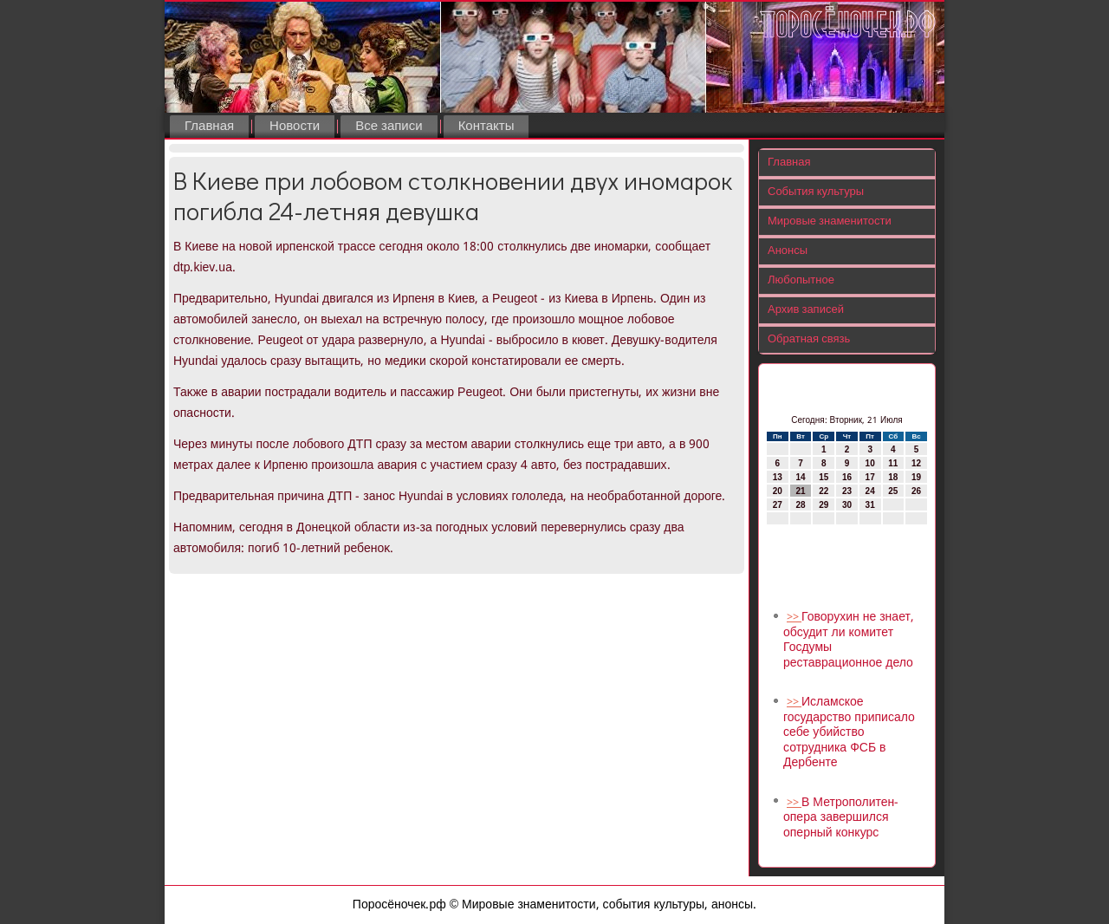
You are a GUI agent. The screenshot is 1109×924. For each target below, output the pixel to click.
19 (916, 477)
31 (870, 505)
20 (777, 491)
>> (794, 618)
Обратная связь (809, 339)
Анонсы (787, 251)
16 (847, 477)
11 (893, 463)
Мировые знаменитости (830, 221)
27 (777, 505)
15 (823, 477)
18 (893, 477)
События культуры (816, 192)
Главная (209, 126)
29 (823, 505)
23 (847, 491)
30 (847, 505)
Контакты (486, 126)
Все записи (388, 126)
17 (870, 477)
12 (916, 463)
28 (800, 505)
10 (870, 463)
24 (870, 491)
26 (916, 491)
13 (777, 477)
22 (823, 491)
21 (800, 491)
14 (800, 477)
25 (893, 491)
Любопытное (801, 280)
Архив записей (806, 310)
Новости (294, 126)
